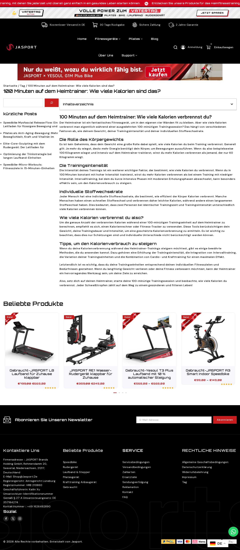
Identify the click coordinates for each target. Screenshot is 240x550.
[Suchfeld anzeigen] (175, 47)
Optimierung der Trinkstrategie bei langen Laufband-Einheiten (27, 156)
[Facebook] (6, 518)
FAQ (125, 497)
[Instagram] (19, 518)
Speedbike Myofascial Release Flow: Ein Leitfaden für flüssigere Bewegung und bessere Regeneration (30, 124)
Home (82, 38)
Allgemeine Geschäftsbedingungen (205, 462)
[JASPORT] (33, 47)
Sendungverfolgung (135, 482)
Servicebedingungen (136, 462)
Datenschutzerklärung (197, 467)
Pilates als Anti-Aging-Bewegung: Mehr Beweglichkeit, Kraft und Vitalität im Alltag (30, 135)
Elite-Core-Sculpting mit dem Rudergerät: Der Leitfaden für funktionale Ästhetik (24, 145)
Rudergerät (70, 467)
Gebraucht (70, 487)
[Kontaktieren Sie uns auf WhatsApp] (233, 532)
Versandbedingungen (136, 467)
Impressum (189, 477)
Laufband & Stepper (76, 472)
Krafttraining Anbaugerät (80, 482)
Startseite (10, 86)
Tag (22, 86)
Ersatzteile (129, 477)
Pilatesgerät (71, 477)
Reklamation (130, 487)
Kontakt (127, 492)
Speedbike (70, 462)
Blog (154, 38)
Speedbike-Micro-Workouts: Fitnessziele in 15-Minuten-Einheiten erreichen (29, 166)
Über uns (105, 55)
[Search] (52, 102)
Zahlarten (128, 472)
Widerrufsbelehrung (195, 472)
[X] (13, 518)
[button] (231, 104)
